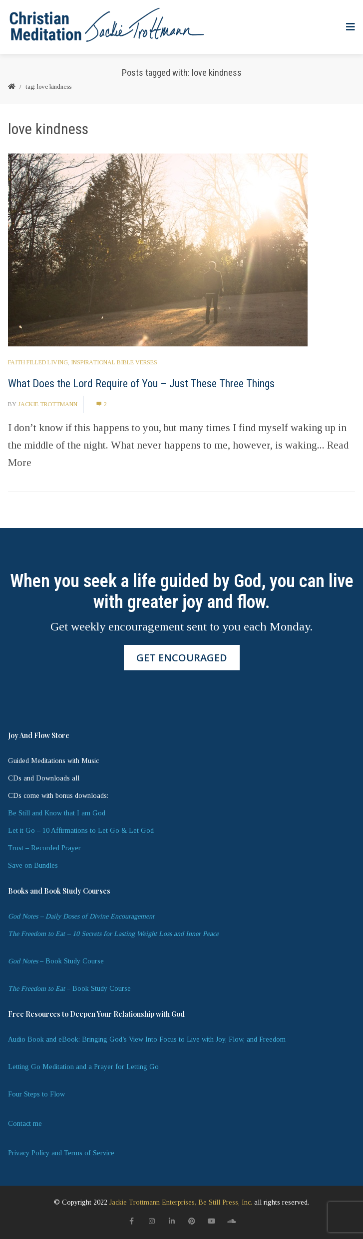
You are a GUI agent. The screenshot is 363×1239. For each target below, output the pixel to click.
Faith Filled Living (38, 362)
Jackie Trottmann (47, 404)
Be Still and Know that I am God (56, 813)
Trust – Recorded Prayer (44, 848)
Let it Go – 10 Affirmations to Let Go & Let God (81, 830)
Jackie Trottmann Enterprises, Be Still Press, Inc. (180, 1202)
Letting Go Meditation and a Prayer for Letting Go (83, 1067)
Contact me (25, 1123)
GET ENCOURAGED (181, 657)
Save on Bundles (33, 865)
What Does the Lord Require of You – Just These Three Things (141, 383)
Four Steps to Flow (36, 1094)
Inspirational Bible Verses (114, 362)
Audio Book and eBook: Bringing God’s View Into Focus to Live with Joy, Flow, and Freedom (147, 1039)
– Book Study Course (56, 961)
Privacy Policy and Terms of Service (61, 1153)
